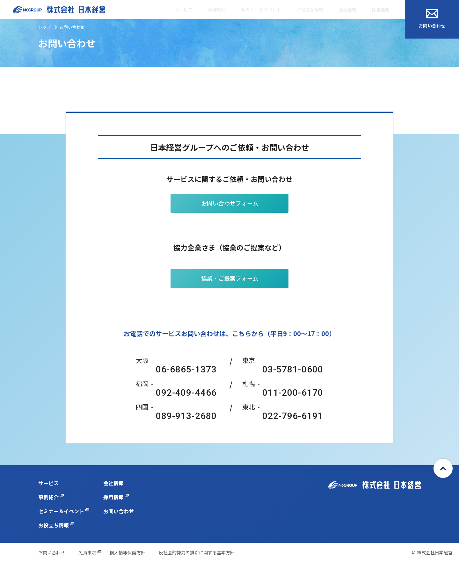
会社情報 (347, 9)
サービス (184, 9)
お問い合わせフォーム (229, 203)
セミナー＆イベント (261, 9)
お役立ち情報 (309, 9)
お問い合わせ (432, 19)
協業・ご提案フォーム (229, 278)
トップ (44, 27)
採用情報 (381, 9)
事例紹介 (217, 9)
